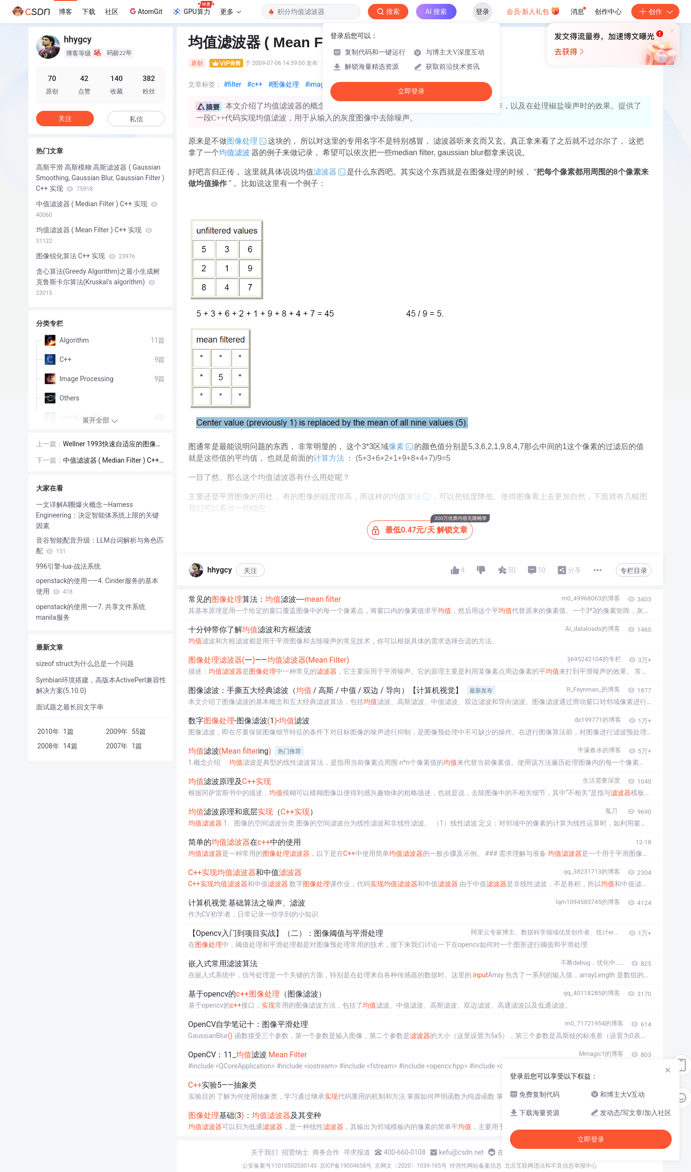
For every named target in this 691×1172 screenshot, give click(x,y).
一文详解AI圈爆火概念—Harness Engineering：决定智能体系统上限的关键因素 (97, 515)
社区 (111, 11)
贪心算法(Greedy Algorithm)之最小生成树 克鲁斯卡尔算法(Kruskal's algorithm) (98, 281)
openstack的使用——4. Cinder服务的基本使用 (97, 586)
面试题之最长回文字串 (70, 707)
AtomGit (145, 11)
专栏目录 (633, 570)
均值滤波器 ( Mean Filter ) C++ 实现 (94, 235)
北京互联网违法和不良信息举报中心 (551, 1165)
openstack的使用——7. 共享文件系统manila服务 (91, 612)
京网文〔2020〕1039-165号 (411, 1165)
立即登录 (411, 91)
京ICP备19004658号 (346, 1165)
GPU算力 (193, 8)
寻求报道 (356, 1152)
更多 (230, 11)
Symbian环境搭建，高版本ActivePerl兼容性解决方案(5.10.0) (101, 685)
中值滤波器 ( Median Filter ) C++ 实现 (97, 209)
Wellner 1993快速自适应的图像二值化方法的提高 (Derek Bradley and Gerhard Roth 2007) (113, 444)
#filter (233, 84)
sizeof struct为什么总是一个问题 (85, 663)
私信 (136, 119)
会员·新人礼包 (533, 10)
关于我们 (264, 1152)
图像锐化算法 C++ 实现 (85, 256)
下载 (88, 11)
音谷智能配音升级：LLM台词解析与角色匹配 (100, 545)
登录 (482, 11)
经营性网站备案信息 (476, 1165)
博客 (65, 11)
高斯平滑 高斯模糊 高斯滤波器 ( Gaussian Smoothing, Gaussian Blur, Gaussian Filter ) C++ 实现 (100, 177)
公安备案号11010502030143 (279, 1165)
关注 (250, 570)
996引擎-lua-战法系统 (68, 566)
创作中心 (608, 11)
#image (316, 84)
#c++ (254, 84)
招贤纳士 (295, 1152)
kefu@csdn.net (461, 1152)
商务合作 (326, 1152)
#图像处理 (284, 84)
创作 (655, 11)
